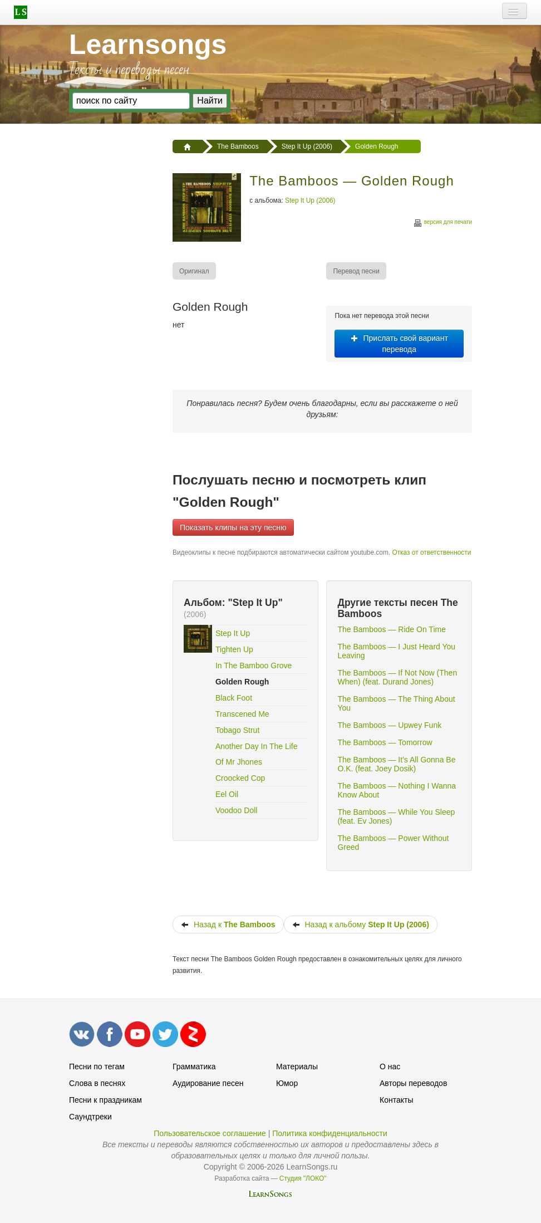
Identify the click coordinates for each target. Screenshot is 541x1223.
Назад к (228, 924)
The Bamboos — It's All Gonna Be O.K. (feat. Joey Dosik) (396, 764)
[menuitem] (195, 271)
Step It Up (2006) (310, 200)
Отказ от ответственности (431, 552)
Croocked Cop (240, 778)
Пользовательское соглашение (210, 1133)
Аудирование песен (208, 1083)
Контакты (396, 1099)
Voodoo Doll (236, 810)
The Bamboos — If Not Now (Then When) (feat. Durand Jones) (397, 677)
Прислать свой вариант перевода (399, 344)
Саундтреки (90, 1116)
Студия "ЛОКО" (303, 1178)
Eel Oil (226, 794)
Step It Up (232, 633)
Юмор (287, 1083)
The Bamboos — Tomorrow (384, 742)
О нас (390, 1066)
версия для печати (442, 223)
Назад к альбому (360, 924)
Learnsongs (148, 44)
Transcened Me (242, 714)
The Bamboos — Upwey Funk (389, 725)
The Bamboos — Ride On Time (391, 629)
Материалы (297, 1066)
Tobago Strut (237, 730)
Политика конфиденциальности (329, 1133)
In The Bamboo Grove (253, 665)
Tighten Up (234, 649)
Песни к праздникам (105, 1099)
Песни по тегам (97, 1066)
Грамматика (194, 1066)
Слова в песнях (97, 1083)
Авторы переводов (413, 1083)
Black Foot (233, 697)
